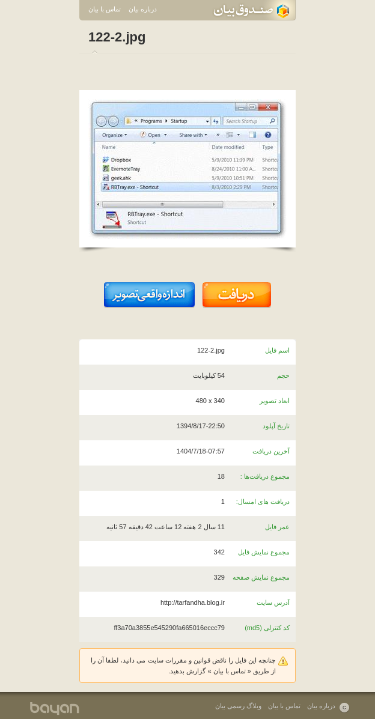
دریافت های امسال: (263, 501)
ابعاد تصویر (275, 400)
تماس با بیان (104, 9)
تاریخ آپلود (276, 425)
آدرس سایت (273, 602)
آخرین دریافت (271, 451)
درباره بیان (143, 9)
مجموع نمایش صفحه (261, 577)
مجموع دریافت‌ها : (265, 476)
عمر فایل (277, 526)
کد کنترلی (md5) (267, 627)
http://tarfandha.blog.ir (192, 602)
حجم (283, 375)
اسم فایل (277, 350)
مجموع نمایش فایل (264, 552)
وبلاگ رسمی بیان (238, 705)
